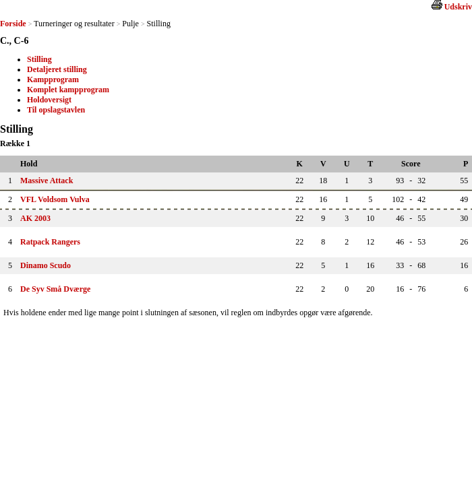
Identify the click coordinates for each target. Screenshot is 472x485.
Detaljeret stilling (57, 69)
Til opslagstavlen (56, 110)
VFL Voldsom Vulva (55, 199)
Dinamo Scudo (45, 265)
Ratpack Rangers (50, 242)
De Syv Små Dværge (55, 289)
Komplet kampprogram (68, 89)
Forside (13, 23)
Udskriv (458, 6)
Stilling (39, 59)
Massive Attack (46, 180)
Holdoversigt (49, 99)
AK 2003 (35, 218)
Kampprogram (53, 79)
